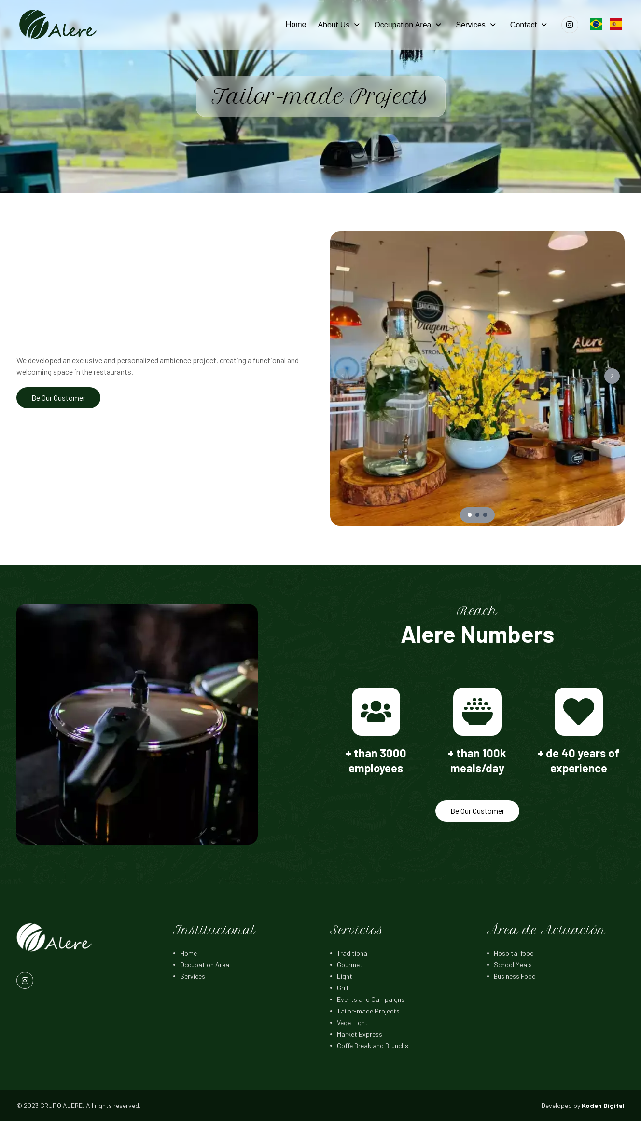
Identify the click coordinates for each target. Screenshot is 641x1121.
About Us (333, 25)
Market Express (359, 1034)
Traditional (353, 953)
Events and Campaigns (370, 999)
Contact (523, 25)
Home (296, 24)
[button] (612, 376)
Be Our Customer (58, 397)
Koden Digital (603, 1105)
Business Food (515, 976)
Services (470, 25)
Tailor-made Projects (368, 1011)
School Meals (513, 964)
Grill (342, 988)
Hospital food (514, 953)
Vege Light (352, 1022)
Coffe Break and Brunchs (372, 1045)
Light (344, 976)
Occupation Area (402, 25)
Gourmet (349, 964)
